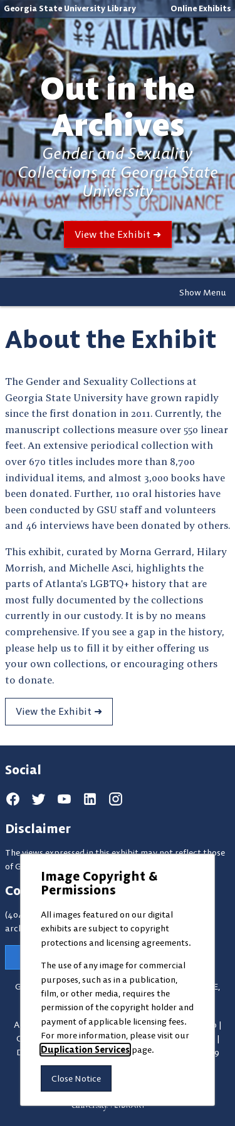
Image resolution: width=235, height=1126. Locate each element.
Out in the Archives (117, 107)
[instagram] (115, 799)
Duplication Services (85, 1049)
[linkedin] (90, 799)
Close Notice (76, 1078)
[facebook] (13, 799)
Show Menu (202, 292)
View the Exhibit (112, 234)
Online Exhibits (200, 8)
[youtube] (64, 799)
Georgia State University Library (70, 8)
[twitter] (38, 799)
